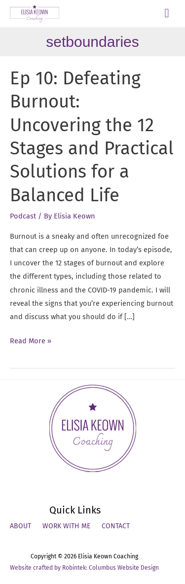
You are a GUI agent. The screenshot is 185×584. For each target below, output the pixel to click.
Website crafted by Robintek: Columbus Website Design (84, 567)
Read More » (30, 341)
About (20, 526)
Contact (116, 526)
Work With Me (66, 526)
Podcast (23, 216)
